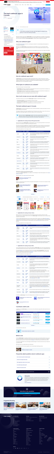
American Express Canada (16, 429)
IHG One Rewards (28, 438)
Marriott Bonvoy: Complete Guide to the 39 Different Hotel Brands (33, 409)
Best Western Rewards (29, 432)
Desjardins (14, 433)
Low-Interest (40, 438)
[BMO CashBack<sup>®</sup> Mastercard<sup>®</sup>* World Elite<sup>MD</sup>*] (18, 317)
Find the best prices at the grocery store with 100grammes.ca (43, 190)
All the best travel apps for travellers (32, 349)
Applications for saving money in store (9, 41)
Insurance (40, 437)
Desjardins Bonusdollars (29, 435)
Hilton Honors (27, 437)
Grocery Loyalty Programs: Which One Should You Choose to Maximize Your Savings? (25, 186)
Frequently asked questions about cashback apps (9, 45)
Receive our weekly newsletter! (30, 420)
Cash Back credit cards (6, 43)
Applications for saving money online (8, 42)
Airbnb (40, 432)
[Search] (42, 5)
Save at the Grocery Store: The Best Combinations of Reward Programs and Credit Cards (25, 190)
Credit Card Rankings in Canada (43, 417)
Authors (14, 418)
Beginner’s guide (28, 419)
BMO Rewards (28, 433)
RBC (13, 438)
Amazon (32, 251)
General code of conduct (16, 424)
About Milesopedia (15, 416)
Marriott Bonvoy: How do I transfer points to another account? (44, 409)
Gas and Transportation (42, 435)
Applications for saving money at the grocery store (9, 40)
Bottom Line (5, 44)
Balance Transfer (41, 433)
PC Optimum (18, 152)
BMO (13, 430)
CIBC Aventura (28, 434)
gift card (25, 175)
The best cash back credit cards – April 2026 (32, 331)
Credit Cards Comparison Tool (43, 418)
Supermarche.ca (19, 160)
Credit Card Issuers (16, 428)
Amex (40, 429)
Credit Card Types (41, 428)
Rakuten (21, 250)
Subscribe (48, 4)
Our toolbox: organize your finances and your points (31, 417)
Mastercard (40, 430)
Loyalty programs (28, 428)
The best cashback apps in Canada (8, 39)
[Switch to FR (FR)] (44, 5)
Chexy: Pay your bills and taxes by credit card (8, 409)
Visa (39, 431)
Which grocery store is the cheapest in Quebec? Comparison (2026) (43, 185)
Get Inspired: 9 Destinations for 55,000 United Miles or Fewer (21, 409)
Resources (27, 416)
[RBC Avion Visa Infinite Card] (6, 29)
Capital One (14, 431)
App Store (23, 134)
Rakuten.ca (31, 252)
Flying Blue (27, 436)
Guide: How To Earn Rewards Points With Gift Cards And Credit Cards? (25, 178)
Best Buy (38, 220)
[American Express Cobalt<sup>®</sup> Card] (18, 320)
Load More (32, 194)
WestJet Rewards (28, 444)
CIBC (13, 432)
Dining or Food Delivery (42, 434)
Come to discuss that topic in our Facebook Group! (26, 371)
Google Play (27, 134)
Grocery (40, 436)
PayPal (31, 287)
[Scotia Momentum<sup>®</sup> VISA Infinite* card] (18, 314)
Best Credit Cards (41, 416)
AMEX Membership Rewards (29, 430)
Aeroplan (27, 429)
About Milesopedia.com (16, 417)
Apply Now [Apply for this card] (48, 313)
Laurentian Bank (15, 434)
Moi (48, 172)
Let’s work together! (15, 425)
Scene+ (21, 173)
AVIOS (27, 431)
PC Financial (14, 437)
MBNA (14, 435)
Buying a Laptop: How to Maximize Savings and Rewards (26, 297)
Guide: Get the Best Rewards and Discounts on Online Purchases (44, 297)
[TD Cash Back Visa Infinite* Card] (18, 323)
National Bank (15, 436)
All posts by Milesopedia (28, 382)
